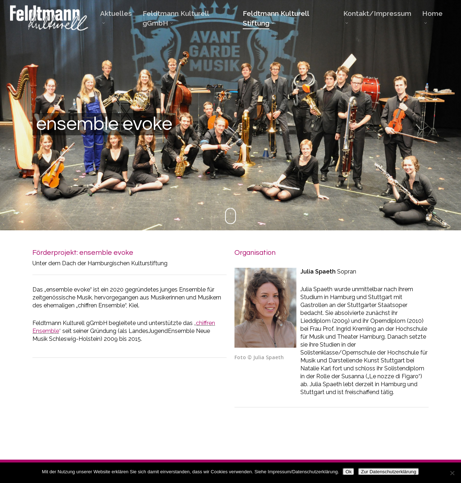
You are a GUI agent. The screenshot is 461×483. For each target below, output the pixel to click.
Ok (348, 471)
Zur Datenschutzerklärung (388, 471)
